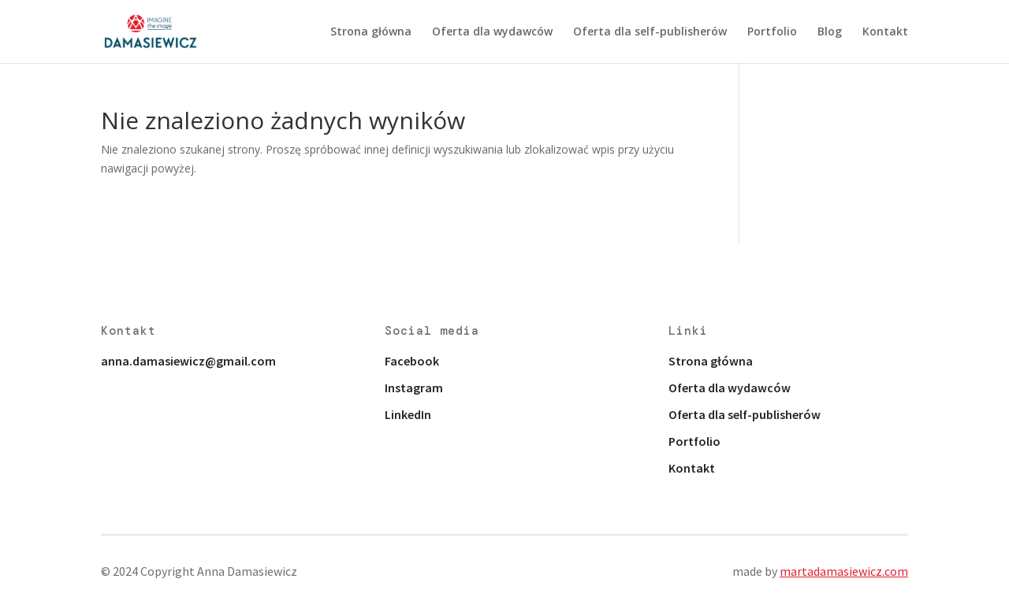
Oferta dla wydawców (492, 32)
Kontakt (885, 32)
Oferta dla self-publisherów (650, 32)
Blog (829, 32)
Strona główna (370, 32)
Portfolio (772, 32)
